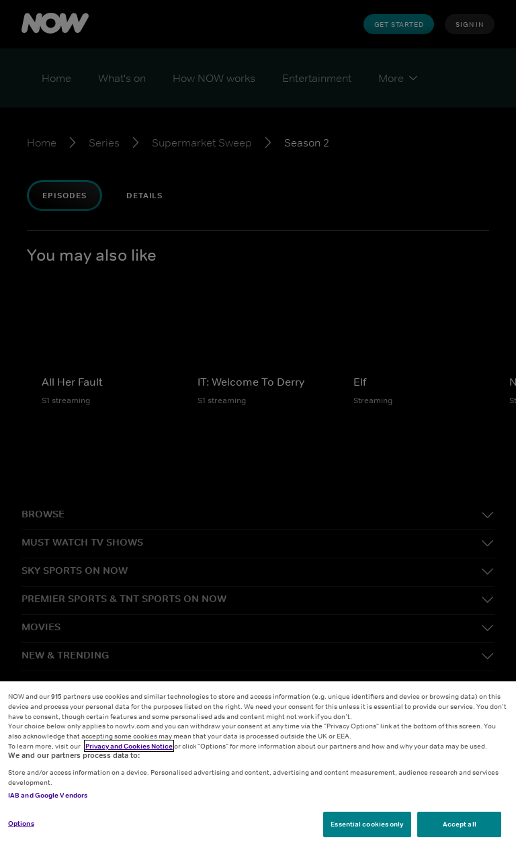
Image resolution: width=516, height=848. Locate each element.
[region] (258, 764)
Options (21, 823)
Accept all (459, 824)
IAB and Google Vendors (47, 795)
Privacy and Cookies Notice (129, 746)
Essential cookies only (367, 824)
